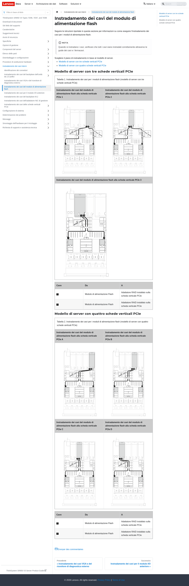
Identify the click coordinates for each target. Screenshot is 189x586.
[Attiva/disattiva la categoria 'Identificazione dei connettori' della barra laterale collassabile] (48, 70)
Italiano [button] (148, 4)
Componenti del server (12, 49)
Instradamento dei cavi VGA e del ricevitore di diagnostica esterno (22, 82)
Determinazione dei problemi (14, 115)
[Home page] (57, 12)
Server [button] (28, 4)
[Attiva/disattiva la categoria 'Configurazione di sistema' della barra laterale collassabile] (48, 111)
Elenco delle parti (10, 53)
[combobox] (6, 12)
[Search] (174, 4)
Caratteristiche (8, 29)
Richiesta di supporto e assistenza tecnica (20, 127)
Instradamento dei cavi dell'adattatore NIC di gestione (26, 101)
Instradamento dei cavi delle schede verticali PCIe (22, 105)
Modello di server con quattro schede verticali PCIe (82, 65)
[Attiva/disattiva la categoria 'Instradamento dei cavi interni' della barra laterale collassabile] (48, 66)
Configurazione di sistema (13, 111)
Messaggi (6, 119)
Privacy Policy (104, 580)
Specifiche (7, 41)
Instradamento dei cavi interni (15, 66)
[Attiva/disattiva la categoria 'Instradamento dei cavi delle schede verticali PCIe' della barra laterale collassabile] (48, 106)
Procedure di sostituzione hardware (17, 62)
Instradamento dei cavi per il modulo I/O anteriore (24, 93)
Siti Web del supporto (11, 26)
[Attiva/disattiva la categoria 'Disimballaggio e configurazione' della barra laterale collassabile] (48, 58)
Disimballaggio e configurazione (16, 58)
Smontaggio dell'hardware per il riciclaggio (20, 123)
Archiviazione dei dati (46, 4)
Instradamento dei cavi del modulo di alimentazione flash (25, 88)
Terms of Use (118, 580)
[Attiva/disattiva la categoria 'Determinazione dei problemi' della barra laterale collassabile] (48, 115)
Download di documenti (12, 22)
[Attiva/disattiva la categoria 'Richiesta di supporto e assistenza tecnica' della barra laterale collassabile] (48, 128)
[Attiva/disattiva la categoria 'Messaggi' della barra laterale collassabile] (48, 119)
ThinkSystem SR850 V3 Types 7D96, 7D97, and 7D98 (25, 18)
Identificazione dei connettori (15, 70)
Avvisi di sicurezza (10, 37)
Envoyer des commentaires (69, 549)
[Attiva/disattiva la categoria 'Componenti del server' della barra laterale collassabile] (48, 49)
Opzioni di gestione (10, 45)
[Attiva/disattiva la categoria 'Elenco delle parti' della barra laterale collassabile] (48, 54)
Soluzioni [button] (74, 4)
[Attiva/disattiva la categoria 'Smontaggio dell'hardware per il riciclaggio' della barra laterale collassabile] (48, 123)
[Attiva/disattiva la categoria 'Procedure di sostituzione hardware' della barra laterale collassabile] (48, 62)
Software (63, 4)
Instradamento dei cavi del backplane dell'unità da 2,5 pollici (23, 75)
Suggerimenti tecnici (11, 33)
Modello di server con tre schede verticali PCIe (80, 61)
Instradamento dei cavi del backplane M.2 (21, 97)
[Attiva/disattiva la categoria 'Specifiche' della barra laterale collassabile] (48, 41)
